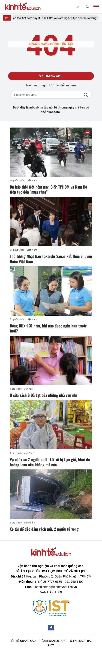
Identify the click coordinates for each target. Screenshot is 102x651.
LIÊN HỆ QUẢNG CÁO (22, 640)
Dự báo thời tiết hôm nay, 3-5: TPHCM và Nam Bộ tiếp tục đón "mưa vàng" (55, 18)
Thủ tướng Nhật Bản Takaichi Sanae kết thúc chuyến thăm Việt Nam (51, 258)
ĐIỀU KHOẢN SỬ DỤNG (53, 640)
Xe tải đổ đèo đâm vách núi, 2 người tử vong (44, 529)
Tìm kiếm (85, 95)
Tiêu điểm (29, 522)
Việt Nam (32, 180)
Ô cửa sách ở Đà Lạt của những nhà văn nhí (43, 395)
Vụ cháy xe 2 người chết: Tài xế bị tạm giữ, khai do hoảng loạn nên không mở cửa (50, 462)
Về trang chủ (51, 76)
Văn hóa (28, 388)
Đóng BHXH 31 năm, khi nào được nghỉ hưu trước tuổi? (48, 328)
